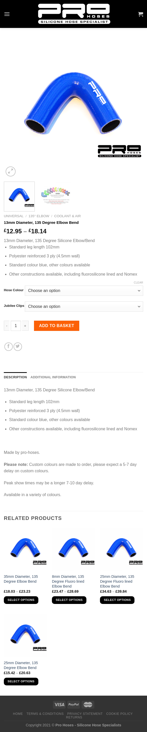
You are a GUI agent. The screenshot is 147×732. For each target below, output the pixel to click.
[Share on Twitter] (18, 346)
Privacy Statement (85, 714)
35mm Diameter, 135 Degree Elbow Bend (21, 578)
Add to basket (56, 325)
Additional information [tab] (53, 377)
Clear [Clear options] (138, 282)
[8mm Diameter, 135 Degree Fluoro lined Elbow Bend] (73, 549)
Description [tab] (15, 377)
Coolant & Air (67, 216)
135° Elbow (39, 216)
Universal (14, 216)
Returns (74, 717)
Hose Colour (14, 290)
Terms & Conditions (45, 714)
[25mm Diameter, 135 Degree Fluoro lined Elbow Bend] (121, 549)
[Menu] (7, 14)
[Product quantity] (16, 326)
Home (18, 714)
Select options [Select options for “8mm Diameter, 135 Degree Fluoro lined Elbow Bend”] (69, 599)
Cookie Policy (119, 714)
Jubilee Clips (14, 306)
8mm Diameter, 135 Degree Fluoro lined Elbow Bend (68, 581)
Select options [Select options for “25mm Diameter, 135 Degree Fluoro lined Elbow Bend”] (117, 599)
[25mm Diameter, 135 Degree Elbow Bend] (25, 635)
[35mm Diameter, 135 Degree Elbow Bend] (25, 549)
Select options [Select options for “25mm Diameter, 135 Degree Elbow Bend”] (21, 681)
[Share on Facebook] (8, 346)
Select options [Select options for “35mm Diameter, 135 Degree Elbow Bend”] (21, 599)
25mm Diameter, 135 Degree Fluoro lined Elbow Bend (117, 581)
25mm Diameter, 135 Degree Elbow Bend (21, 665)
